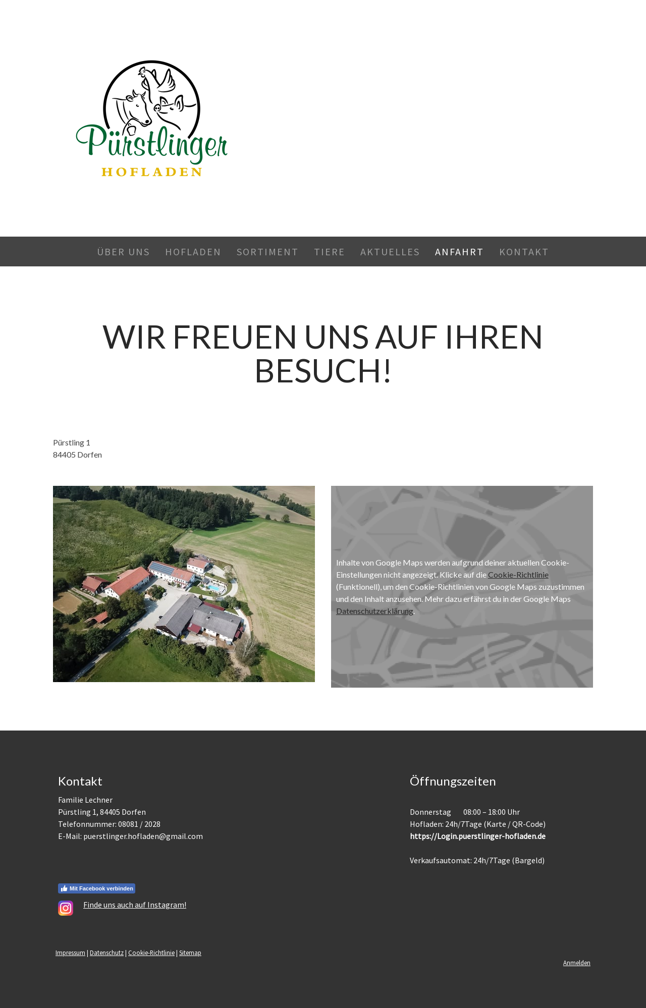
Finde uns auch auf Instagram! (134, 905)
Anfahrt (459, 251)
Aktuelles (390, 251)
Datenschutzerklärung (374, 610)
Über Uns (123, 251)
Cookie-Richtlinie (518, 574)
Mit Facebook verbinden (96, 888)
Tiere (329, 251)
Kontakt (524, 251)
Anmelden (576, 963)
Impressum (70, 952)
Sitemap (190, 952)
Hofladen (193, 251)
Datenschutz (107, 952)
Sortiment (268, 251)
